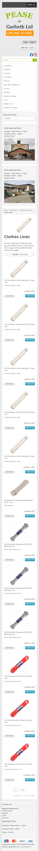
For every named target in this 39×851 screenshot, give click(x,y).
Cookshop (6, 73)
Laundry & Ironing (25, 210)
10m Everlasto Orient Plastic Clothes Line (18, 677)
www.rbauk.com (26, 847)
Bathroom (6, 92)
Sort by (15, 254)
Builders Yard (7, 104)
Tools (5, 100)
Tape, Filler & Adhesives (11, 85)
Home (6, 210)
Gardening (6, 69)
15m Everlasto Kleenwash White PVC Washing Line (18, 589)
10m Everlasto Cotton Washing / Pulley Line (19, 281)
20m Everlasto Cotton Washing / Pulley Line (19, 369)
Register (32, 42)
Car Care (6, 88)
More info (10, 296)
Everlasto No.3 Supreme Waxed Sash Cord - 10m (18, 501)
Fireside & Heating (9, 96)
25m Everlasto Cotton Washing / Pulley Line (19, 413)
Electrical (6, 81)
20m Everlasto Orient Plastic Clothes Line (18, 765)
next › (23, 790)
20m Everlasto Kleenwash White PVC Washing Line (18, 633)
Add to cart (29, 296)
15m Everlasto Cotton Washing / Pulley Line (19, 325)
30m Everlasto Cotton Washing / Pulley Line (19, 457)
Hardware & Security (10, 108)
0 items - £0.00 (27, 47)
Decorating (7, 77)
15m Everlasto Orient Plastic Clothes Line (18, 721)
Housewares (7, 66)
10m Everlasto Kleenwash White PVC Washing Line (18, 545)
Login (25, 42)
